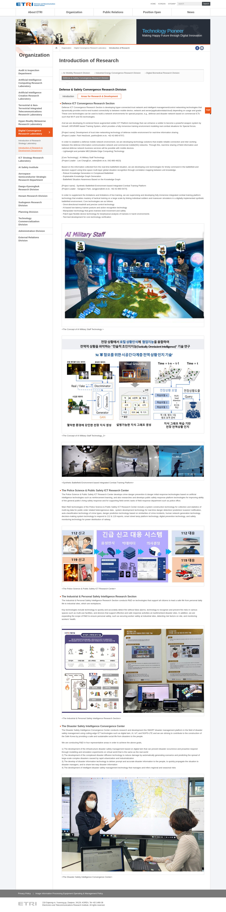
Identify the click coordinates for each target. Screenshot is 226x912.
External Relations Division (28, 239)
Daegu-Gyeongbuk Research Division (28, 188)
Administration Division (31, 231)
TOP (208, 110)
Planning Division (28, 211)
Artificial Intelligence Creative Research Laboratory (29, 95)
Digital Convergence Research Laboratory (30, 132)
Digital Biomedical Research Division (163, 73)
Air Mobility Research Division (76, 73)
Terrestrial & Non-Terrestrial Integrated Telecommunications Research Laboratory (30, 110)
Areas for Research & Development (99, 96)
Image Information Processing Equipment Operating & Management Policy (69, 893)
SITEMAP (172, 4)
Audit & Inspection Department (28, 72)
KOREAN (161, 4)
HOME (153, 4)
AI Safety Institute (28, 167)
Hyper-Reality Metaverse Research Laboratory (32, 122)
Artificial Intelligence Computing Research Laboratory (30, 82)
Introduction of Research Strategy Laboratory (29, 142)
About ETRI (35, 12)
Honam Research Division (32, 196)
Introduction (68, 96)
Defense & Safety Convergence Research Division (85, 78)
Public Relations (113, 12)
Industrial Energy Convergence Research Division (118, 73)
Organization (74, 12)
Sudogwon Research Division (30, 204)
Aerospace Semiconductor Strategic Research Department (32, 176)
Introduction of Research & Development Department (30, 149)
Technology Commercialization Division (28, 221)
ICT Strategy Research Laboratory (30, 159)
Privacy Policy (24, 893)
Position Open (152, 12)
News (190, 12)
